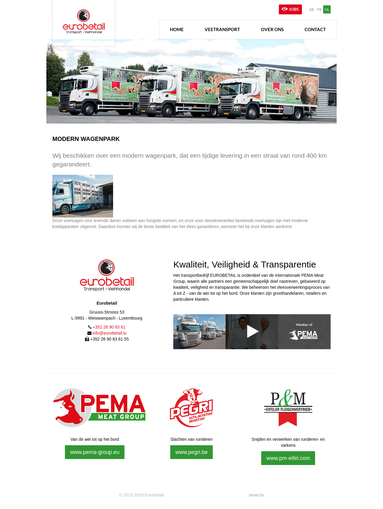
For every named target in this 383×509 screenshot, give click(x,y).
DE (311, 9)
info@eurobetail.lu (109, 332)
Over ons (272, 28)
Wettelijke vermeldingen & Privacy (197, 494)
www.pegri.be (191, 451)
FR (319, 9)
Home (177, 28)
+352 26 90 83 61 (109, 326)
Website (239, 494)
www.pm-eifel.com (288, 457)
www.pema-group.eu (94, 451)
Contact (315, 28)
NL (327, 9)
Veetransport (222, 28)
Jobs (294, 9)
